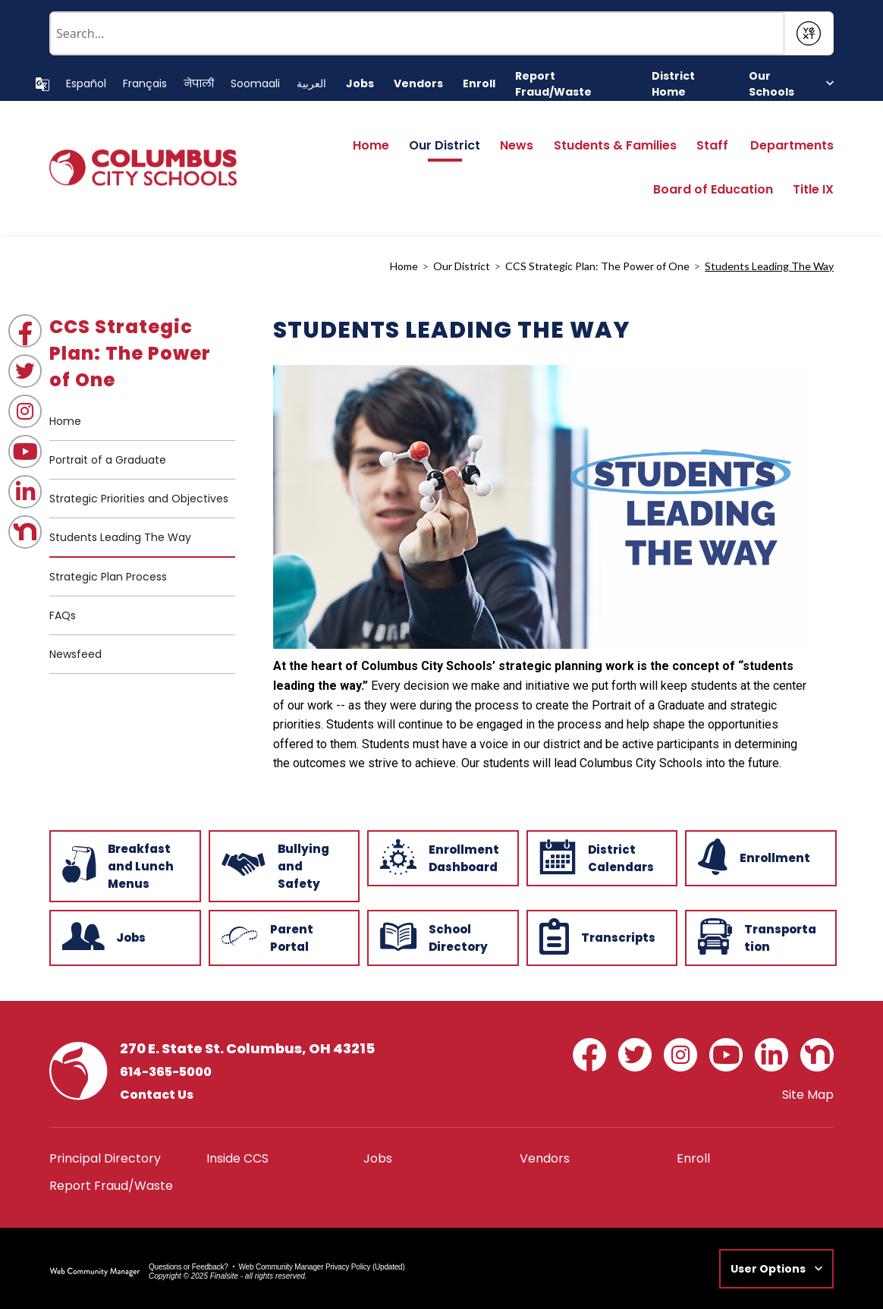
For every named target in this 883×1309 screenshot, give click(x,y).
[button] (791, 84)
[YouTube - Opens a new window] (25, 451)
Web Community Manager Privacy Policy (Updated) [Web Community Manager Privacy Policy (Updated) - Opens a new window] (322, 1267)
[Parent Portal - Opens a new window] (283, 936)
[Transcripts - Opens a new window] (600, 936)
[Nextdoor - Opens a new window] (25, 532)
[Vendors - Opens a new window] (418, 84)
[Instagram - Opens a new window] (25, 411)
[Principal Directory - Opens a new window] (105, 1158)
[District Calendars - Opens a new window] (600, 856)
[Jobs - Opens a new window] (360, 84)
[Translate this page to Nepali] (199, 84)
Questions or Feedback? (188, 1267)
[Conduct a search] (417, 33)
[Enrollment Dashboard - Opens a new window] (441, 856)
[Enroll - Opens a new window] (479, 84)
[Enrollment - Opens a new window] (759, 856)
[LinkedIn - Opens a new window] (25, 491)
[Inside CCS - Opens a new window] (237, 1158)
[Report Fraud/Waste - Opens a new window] (573, 84)
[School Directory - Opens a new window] (441, 936)
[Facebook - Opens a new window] (25, 331)
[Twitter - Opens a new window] (25, 371)
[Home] (371, 150)
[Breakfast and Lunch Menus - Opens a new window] (123, 864)
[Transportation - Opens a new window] (759, 936)
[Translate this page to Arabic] (311, 84)
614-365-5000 (166, 1072)
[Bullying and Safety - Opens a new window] (283, 864)
